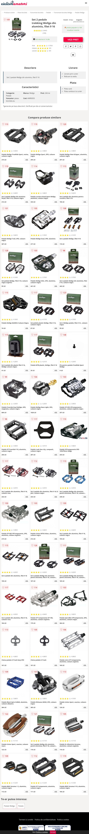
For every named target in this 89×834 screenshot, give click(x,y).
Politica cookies (63, 819)
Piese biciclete (22, 13)
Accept (53, 832)
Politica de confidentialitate (45, 819)
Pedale (48, 13)
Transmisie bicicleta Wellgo (63, 13)
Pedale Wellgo (80, 13)
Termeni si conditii (26, 819)
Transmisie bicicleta (36, 13)
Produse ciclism (9, 13)
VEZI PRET (73, 39)
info (27, 160)
